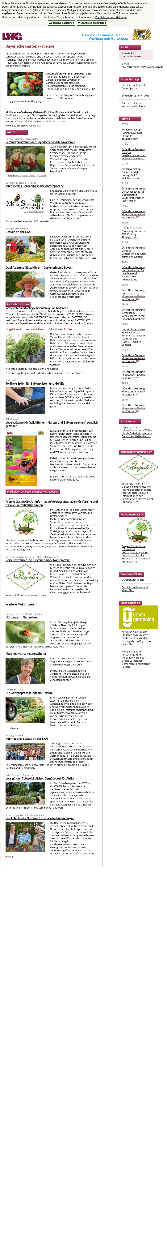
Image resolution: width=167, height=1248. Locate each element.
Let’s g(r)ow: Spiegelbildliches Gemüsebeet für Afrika (40, 778)
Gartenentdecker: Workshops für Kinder (134, 104)
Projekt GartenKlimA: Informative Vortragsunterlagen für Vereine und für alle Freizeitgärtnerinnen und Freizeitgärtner (136, 554)
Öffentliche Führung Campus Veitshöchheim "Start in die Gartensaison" (134, 153)
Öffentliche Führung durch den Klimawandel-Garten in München (133, 294)
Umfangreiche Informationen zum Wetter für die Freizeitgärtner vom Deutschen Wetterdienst (137, 432)
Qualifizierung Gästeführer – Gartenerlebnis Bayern (39, 267)
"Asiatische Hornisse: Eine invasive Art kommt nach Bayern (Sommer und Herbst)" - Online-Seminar (133, 337)
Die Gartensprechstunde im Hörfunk (29, 693)
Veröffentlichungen (133, 579)
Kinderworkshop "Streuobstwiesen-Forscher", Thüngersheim (132, 134)
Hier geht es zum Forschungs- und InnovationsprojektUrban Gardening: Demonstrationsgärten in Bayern (136, 659)
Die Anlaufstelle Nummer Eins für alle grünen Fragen (40, 818)
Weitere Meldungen (20, 604)
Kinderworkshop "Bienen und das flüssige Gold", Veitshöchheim (131, 173)
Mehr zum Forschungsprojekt (24, 125)
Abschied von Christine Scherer (26, 654)
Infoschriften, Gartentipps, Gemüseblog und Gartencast (37, 308)
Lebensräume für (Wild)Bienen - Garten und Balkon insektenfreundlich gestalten (52, 424)
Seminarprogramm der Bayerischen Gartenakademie (40, 142)
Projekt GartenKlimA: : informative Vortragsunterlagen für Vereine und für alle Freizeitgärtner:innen (52, 503)
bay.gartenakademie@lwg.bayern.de (142, 67)
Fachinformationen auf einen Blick (135, 588)
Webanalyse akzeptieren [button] (92, 23)
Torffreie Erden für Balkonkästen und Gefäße (33, 368)
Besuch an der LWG (18, 232)
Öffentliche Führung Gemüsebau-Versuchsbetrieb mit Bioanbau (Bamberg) (133, 314)
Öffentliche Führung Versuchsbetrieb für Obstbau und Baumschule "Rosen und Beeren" (133, 195)
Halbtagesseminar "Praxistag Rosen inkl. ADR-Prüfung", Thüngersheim (134, 232)
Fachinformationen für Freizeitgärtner (134, 86)
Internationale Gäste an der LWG (27, 739)
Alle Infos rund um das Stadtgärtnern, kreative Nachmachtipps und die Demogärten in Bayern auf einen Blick (137, 638)
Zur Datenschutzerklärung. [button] (111, 17)
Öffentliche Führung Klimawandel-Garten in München (133, 214)
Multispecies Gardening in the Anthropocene (35, 186)
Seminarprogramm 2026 (27, 175)
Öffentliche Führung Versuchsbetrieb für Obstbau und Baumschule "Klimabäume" (133, 273)
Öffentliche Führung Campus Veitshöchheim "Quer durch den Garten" (134, 252)
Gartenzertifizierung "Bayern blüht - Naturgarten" (38, 560)
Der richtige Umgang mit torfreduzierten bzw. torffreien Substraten (45, 373)
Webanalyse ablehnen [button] (61, 23)
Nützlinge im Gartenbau (21, 617)
